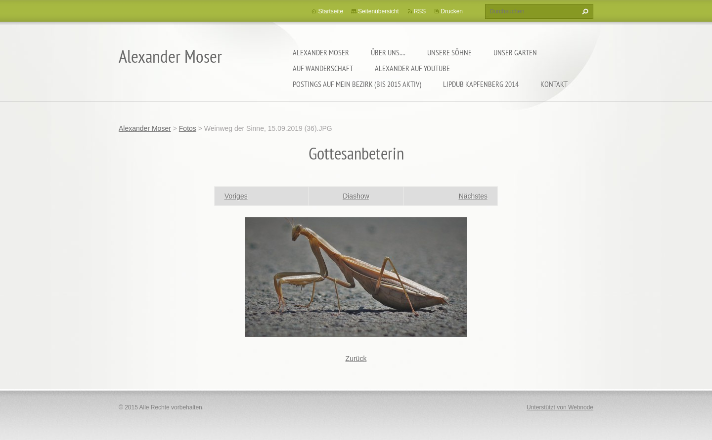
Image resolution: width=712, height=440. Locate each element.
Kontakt (554, 84)
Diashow (356, 196)
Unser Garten (515, 52)
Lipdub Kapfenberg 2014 (481, 84)
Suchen (584, 11)
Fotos (187, 128)
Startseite (330, 11)
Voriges (236, 196)
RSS (420, 11)
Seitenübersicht (378, 11)
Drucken (452, 11)
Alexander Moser (321, 52)
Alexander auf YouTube (412, 68)
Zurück (356, 358)
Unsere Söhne (449, 52)
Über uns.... (388, 52)
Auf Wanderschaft (323, 68)
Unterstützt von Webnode (560, 407)
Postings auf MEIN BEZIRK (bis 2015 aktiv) (357, 84)
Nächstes (473, 196)
